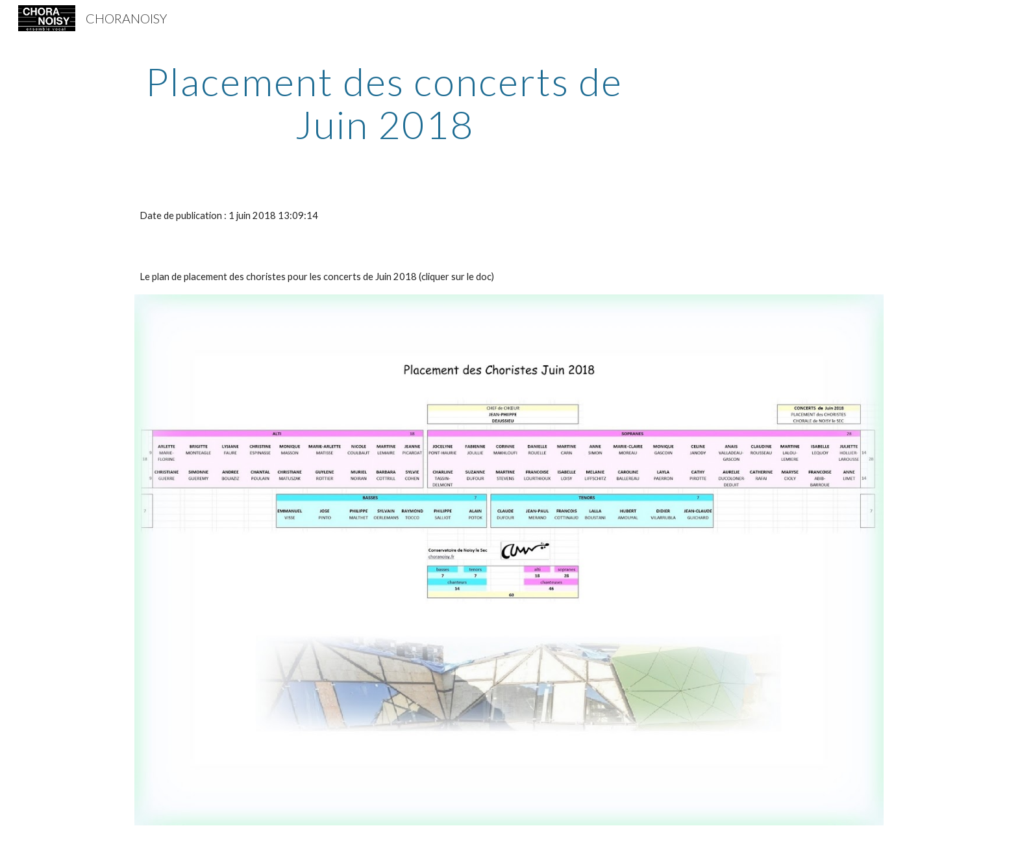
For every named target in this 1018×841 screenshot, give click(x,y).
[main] (384, 103)
